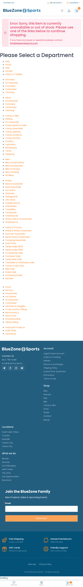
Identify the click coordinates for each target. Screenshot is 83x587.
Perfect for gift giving (18, 551)
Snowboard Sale (13, 275)
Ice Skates (10, 296)
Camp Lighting (12, 131)
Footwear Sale (12, 256)
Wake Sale (10, 272)
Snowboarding (12, 318)
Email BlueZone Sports (12, 363)
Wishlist (47, 360)
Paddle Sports (12, 202)
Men (46, 391)
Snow (8, 287)
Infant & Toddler (13, 74)
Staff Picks (10, 243)
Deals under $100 (14, 246)
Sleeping (9, 154)
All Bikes (9, 175)
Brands (47, 420)
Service (9, 290)
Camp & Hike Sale (14, 265)
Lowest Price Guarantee (55, 371)
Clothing (9, 92)
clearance (10, 333)
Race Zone (10, 315)
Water (8, 180)
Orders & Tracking (52, 357)
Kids (7, 61)
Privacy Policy (45, 564)
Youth (8, 64)
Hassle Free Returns (61, 538)
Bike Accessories (14, 165)
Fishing (8, 118)
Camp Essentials (14, 128)
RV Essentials (12, 122)
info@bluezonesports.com (24, 43)
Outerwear (11, 89)
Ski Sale (9, 278)
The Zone (6, 473)
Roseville (6, 439)
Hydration (10, 144)
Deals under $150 (14, 249)
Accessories (11, 82)
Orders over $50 (16, 542)
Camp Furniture (13, 134)
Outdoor (47, 416)
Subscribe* (41, 518)
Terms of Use (50, 378)
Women (47, 394)
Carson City (7, 442)
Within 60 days (56, 542)
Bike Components (14, 162)
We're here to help (58, 551)
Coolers (9, 141)
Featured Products (15, 327)
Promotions (49, 375)
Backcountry (12, 312)
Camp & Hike (12, 115)
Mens (8, 97)
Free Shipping (16, 538)
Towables (10, 209)
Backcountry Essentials (17, 237)
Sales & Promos (13, 227)
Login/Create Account (54, 353)
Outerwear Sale (13, 259)
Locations (72, 2)
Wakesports (11, 222)
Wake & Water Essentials (18, 230)
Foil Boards (11, 212)
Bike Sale (10, 268)
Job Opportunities (10, 476)
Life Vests (10, 199)
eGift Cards (7, 469)
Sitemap (32, 564)
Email (8, 503)
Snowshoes (11, 293)
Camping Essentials (15, 240)
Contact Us (8, 2)
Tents (8, 150)
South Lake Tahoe (10, 432)
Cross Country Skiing (16, 309)
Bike (7, 159)
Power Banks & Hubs (16, 125)
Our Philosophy (9, 465)
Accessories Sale (14, 252)
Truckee (6, 435)
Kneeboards (11, 215)
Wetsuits (9, 193)
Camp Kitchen (12, 138)
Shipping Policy (50, 368)
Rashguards (11, 196)
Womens (10, 79)
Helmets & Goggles (15, 306)
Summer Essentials (15, 233)
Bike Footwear (12, 168)
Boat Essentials (13, 187)
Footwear (10, 85)
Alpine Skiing (11, 322)
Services (6, 462)
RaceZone (6, 480)
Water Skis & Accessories (18, 218)
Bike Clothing (12, 172)
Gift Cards (14, 547)
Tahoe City (7, 446)
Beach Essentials (14, 183)
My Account (54, 2)
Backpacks (11, 147)
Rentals (5, 458)
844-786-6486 (9, 359)
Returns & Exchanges (53, 364)
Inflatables (11, 206)
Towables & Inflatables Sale (19, 262)
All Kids (9, 71)
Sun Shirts (10, 190)
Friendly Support (59, 547)
